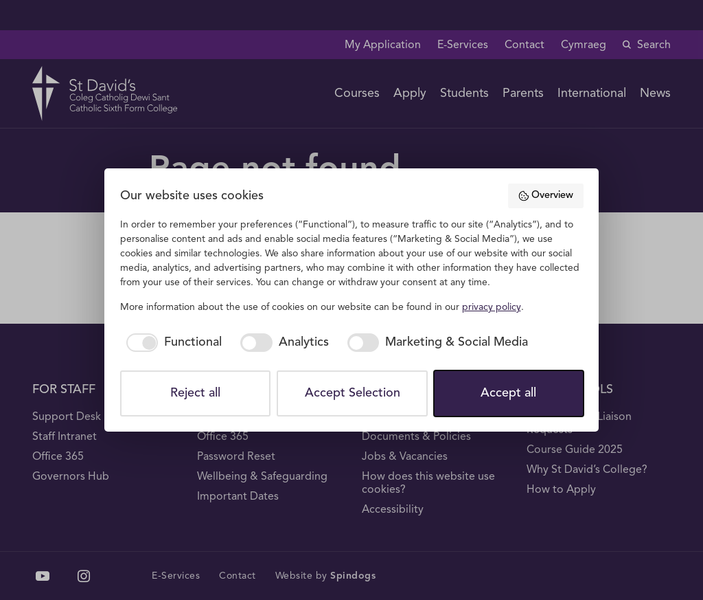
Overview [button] (545, 196)
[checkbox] (171, 342)
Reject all (195, 393)
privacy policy (491, 307)
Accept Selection (352, 393)
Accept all (508, 393)
